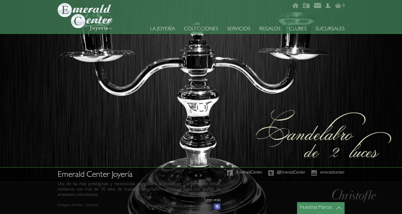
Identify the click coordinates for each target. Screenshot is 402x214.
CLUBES (298, 29)
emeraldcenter (332, 173)
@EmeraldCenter (291, 173)
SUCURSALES (330, 29)
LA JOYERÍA (162, 29)
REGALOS (269, 29)
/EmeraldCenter (249, 173)
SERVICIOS (238, 29)
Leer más (213, 200)
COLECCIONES (201, 29)
